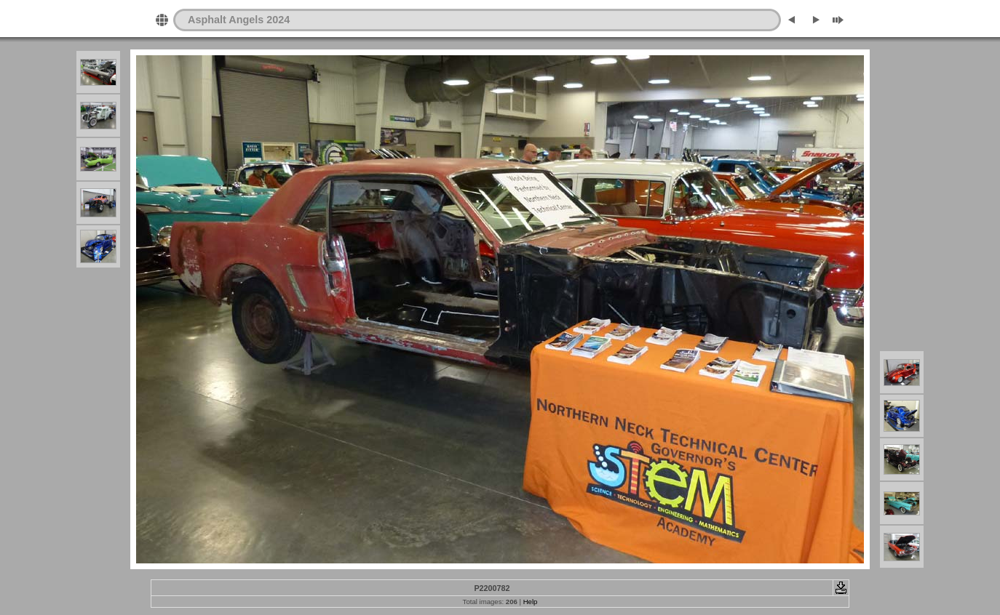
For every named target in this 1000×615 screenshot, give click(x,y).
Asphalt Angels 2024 (239, 19)
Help (530, 602)
